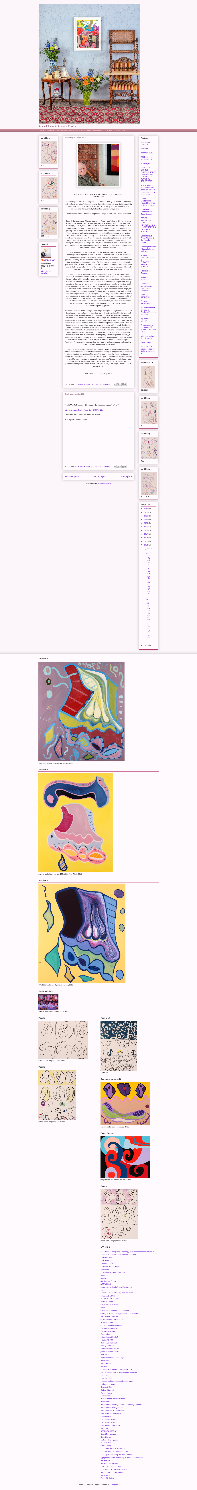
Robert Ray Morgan (108, 1434)
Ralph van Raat (107, 1428)
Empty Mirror (105, 1334)
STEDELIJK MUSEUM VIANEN (113, 1449)
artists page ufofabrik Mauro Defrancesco (116, 1287)
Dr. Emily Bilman (107, 1322)
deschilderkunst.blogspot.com (112, 1319)
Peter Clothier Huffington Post (112, 1408)
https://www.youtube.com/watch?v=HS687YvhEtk (84, 410)
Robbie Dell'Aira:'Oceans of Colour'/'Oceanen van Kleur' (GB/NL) (148, 261)
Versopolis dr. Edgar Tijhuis (111, 1466)
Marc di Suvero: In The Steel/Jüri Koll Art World (119, 1372)
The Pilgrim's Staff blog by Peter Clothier (116, 1455)
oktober (149, 548)
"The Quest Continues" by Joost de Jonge (147, 211)
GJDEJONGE (49, 260)
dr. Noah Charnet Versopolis (111, 1325)
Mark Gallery (105, 1375)
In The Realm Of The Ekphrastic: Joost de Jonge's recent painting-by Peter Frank (148, 189)
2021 (146, 519)
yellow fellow (105, 1475)
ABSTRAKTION (107, 1264)
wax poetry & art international (112, 1472)
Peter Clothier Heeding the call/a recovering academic (121, 1405)
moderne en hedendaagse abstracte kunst (117, 1381)
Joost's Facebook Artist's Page (112, 1358)
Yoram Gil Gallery (107, 1478)
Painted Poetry (106, 1393)
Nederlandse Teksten (146, 272)
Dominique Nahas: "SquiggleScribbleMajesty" (148, 249)
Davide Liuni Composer (110, 1316)
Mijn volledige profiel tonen (46, 272)
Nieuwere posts (72, 476)
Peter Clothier (106, 1402)
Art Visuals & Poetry (108, 1281)
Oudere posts (126, 476)
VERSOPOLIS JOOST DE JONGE (114, 1469)
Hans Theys (146, 342)
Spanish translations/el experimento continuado (146, 287)
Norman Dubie (106, 1387)
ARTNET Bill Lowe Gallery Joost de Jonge (117, 1293)
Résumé (144, 148)
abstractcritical (106, 1258)
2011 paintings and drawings (147, 158)
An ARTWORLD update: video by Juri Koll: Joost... (147, 619)
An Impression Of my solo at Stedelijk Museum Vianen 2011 (148, 311)
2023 (146, 516)
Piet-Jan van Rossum (109, 1419)
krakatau (104, 1366)
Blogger (114, 1485)
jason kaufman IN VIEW (110, 1352)
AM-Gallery (105, 1269)
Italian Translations (146, 278)
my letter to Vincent (145, 320)
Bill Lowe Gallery (107, 1302)
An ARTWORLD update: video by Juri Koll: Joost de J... (148, 350)
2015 (146, 541)
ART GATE (105, 1278)
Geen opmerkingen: (103, 384)
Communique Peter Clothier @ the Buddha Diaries (148, 239)
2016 (146, 538)
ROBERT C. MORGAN (109, 1431)
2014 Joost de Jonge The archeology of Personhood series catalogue (127, 1252)
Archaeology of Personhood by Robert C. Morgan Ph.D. (148, 328)
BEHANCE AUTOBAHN (110, 1299)
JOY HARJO (105, 1361)
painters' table (106, 1396)
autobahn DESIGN (108, 1296)
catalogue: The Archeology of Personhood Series (119, 1313)
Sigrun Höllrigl (106, 1446)
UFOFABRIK (105, 1461)
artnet (103, 1290)
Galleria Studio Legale (109, 1343)
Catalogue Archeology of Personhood (115, 1311)
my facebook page (108, 1384)
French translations (145, 302)
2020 (146, 523)
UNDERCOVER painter (110, 1463)
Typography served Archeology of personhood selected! (122, 1458)
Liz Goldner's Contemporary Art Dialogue (116, 1369)
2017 (146, 534)
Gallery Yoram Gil (107, 1346)
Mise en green (106, 1378)
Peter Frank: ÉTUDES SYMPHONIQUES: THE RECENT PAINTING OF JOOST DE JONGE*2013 (148, 174)
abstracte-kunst (106, 1260)
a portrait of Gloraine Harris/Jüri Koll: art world (118, 1255)
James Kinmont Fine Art (110, 1349)
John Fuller (105, 1355)
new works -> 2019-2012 (146, 143)
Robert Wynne (106, 1437)
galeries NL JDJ (107, 1340)
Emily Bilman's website (109, 1328)
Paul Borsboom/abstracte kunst (113, 1399)
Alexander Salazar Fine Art (111, 1266)
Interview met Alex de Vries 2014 (148, 337)
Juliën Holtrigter (107, 1364)
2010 (146, 645)
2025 (146, 512)
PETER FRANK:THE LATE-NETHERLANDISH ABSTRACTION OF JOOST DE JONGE (148, 225)
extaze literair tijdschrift (109, 1337)
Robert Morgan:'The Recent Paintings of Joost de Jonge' (148, 201)
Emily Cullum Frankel (109, 1331)
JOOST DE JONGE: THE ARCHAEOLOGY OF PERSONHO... (147, 574)
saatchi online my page (109, 1440)
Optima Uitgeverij (107, 1390)
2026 (146, 508)
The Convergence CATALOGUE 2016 (115, 1452)
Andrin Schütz (106, 1275)
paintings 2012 (147, 153)
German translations (145, 296)
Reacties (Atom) (104, 483)
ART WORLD (106, 1284)
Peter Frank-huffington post (111, 1413)
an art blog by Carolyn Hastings (113, 1272)
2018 (146, 530)
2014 (146, 545)
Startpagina (145, 163)
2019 (146, 527)
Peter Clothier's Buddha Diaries (113, 1410)
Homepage (99, 476)
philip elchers (106, 1416)
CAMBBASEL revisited (109, 1305)
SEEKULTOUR (106, 1443)
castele (103, 1308)
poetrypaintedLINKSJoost (110, 1425)
